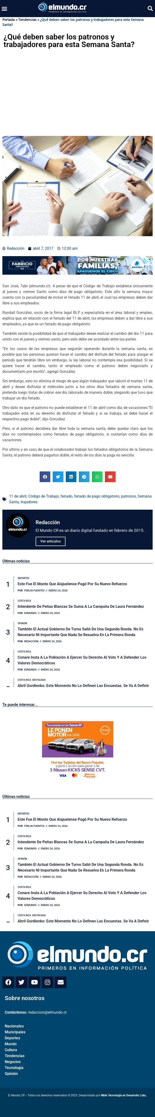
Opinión (11, 1073)
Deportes (12, 1038)
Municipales (15, 1032)
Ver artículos (50, 541)
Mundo (11, 1044)
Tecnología (14, 1067)
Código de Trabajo (43, 496)
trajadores (29, 502)
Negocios (13, 1061)
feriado (66, 496)
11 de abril (18, 496)
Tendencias (27, 19)
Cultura (11, 1050)
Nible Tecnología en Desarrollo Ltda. (123, 1095)
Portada (8, 19)
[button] (4, 8)
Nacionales (14, 1026)
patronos (128, 496)
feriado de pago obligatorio (96, 496)
